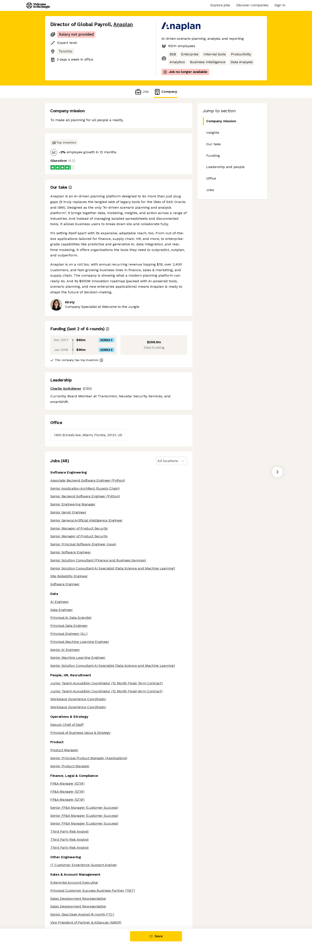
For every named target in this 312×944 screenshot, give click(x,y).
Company (165, 91)
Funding (213, 155)
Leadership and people (225, 167)
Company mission (219, 121)
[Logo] (38, 5)
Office (211, 178)
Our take (213, 144)
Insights (212, 132)
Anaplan (123, 24)
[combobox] (158, 461)
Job (141, 91)
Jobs (210, 190)
